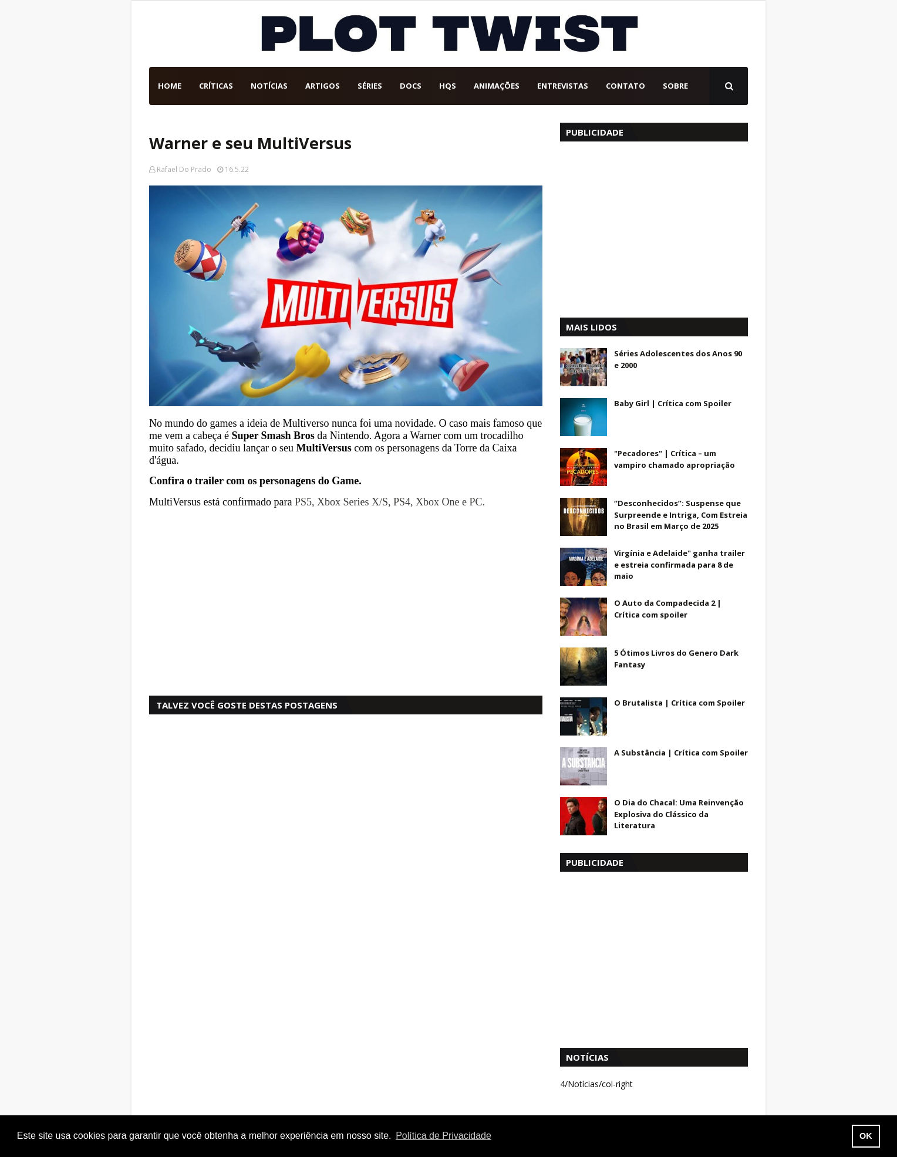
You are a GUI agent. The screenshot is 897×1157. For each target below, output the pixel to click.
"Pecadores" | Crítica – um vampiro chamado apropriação (674, 459)
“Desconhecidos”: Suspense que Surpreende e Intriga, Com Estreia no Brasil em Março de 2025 (680, 514)
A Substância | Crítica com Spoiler (681, 752)
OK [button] (865, 1136)
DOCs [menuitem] (410, 85)
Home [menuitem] (169, 85)
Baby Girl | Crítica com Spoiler (672, 403)
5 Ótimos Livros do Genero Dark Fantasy (676, 658)
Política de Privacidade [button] (443, 1136)
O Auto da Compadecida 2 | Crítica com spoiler (667, 609)
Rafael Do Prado (184, 169)
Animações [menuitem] (497, 85)
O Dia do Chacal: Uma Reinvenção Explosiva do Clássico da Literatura (679, 814)
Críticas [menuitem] (216, 85)
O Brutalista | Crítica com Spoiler (679, 702)
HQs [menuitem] (447, 85)
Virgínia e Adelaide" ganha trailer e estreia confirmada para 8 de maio (679, 564)
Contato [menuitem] (625, 85)
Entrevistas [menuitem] (562, 85)
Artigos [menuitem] (322, 85)
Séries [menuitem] (370, 85)
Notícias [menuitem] (269, 85)
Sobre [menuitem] (675, 85)
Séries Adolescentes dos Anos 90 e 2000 (678, 359)
